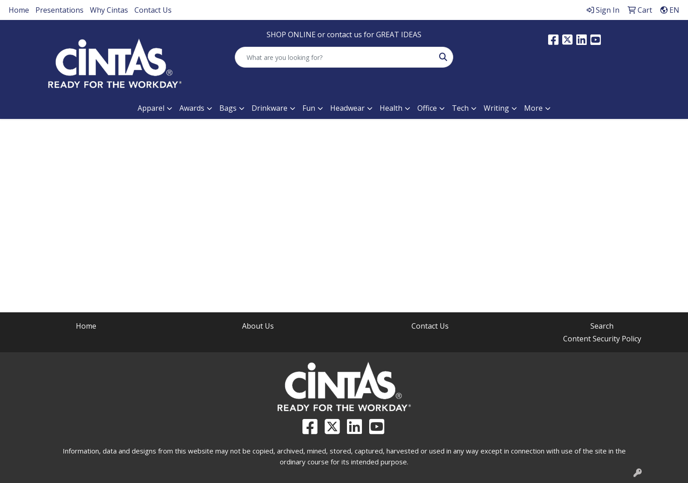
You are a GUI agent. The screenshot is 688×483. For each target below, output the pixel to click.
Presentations (59, 10)
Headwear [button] (347, 108)
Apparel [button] (151, 108)
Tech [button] (460, 108)
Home (19, 10)
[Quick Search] (334, 57)
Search (602, 326)
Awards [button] (191, 108)
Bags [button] (228, 108)
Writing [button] (496, 108)
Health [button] (391, 108)
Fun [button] (308, 108)
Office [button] (427, 108)
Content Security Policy (602, 339)
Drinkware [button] (269, 108)
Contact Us (153, 10)
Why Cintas (109, 10)
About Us (258, 326)
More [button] (533, 108)
